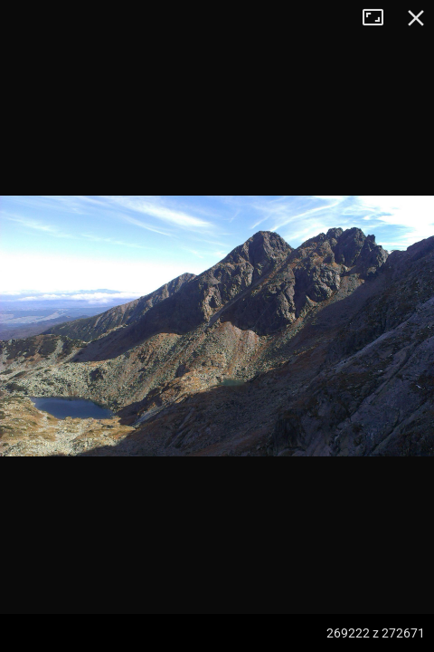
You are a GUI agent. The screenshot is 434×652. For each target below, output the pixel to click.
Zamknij (416, 18)
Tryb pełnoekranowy (380, 18)
